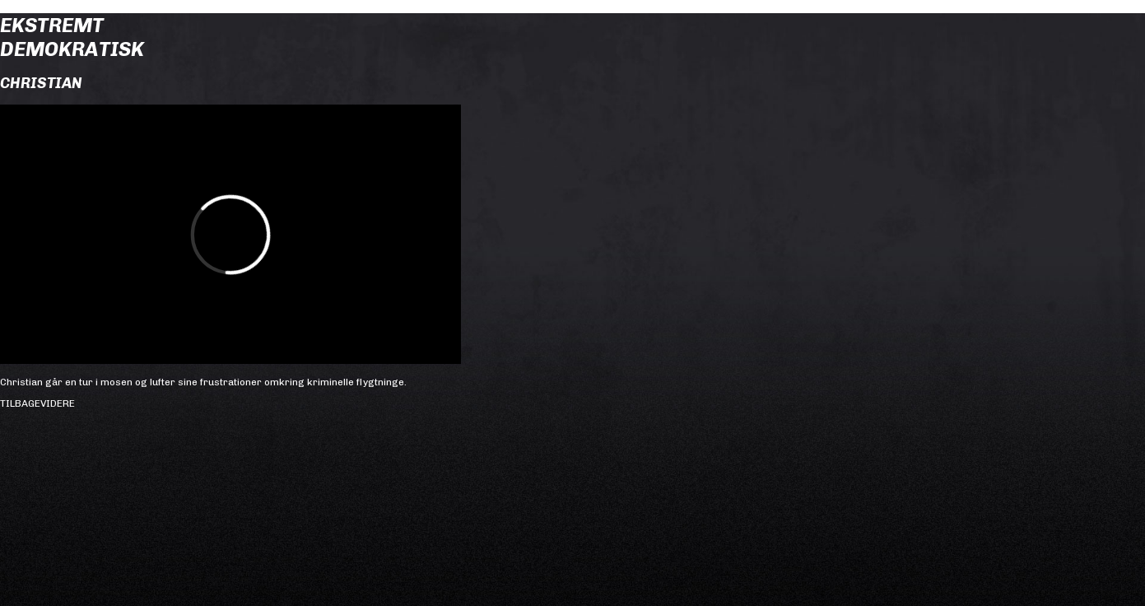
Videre (57, 403)
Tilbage (20, 403)
